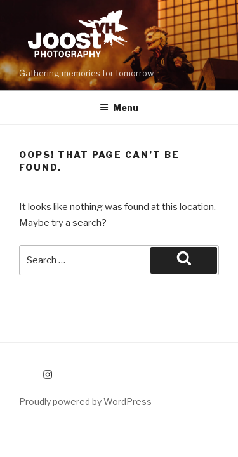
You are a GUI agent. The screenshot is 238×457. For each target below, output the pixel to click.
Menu (119, 107)
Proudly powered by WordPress (85, 401)
